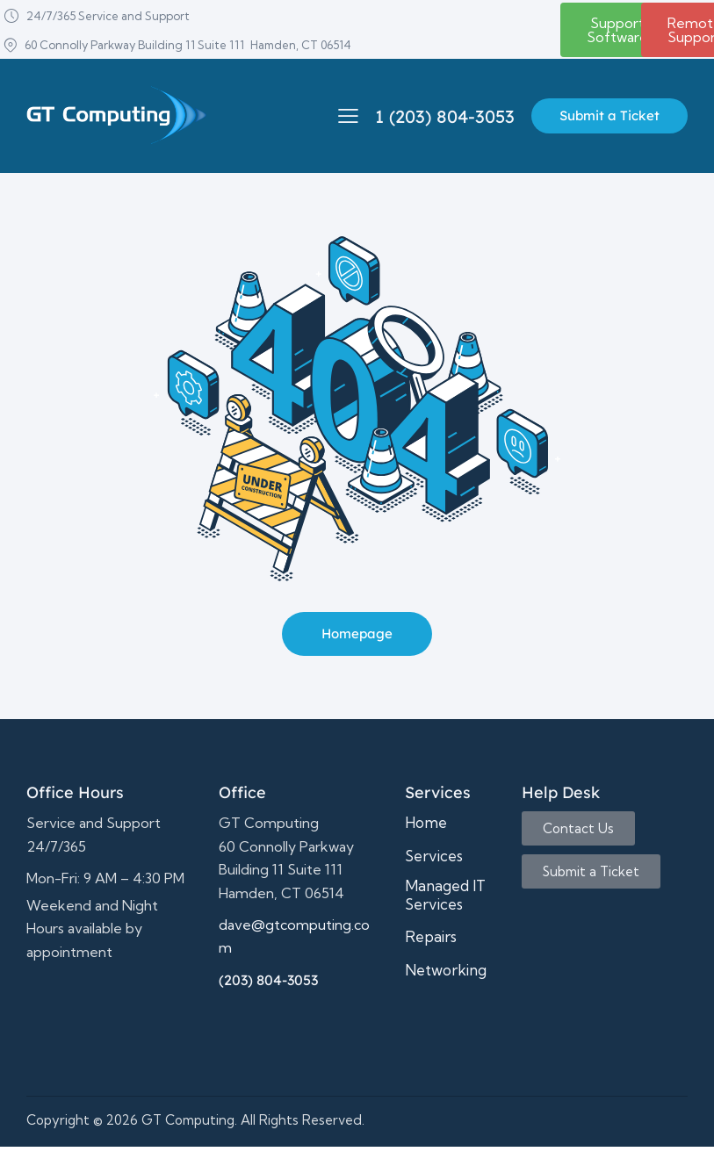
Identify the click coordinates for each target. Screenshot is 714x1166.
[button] (348, 115)
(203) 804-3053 (268, 980)
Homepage (357, 633)
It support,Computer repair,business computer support (109, 1016)
